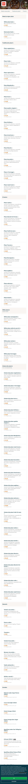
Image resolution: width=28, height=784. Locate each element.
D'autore (25, 11)
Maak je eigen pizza (5, 11)
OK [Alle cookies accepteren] (14, 778)
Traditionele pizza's (16, 11)
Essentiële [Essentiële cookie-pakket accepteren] (14, 781)
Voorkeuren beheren (23, 772)
